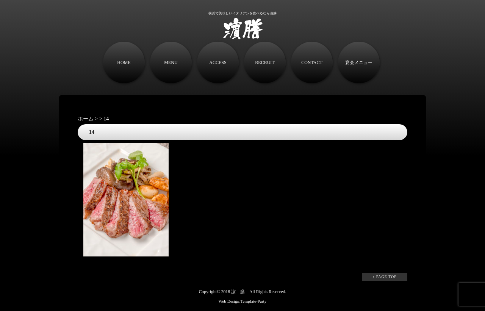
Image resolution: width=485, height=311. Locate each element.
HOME (123, 62)
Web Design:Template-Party (243, 301)
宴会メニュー (358, 62)
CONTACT (311, 62)
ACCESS (217, 62)
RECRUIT (264, 62)
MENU (170, 62)
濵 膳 (238, 291)
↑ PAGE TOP (384, 277)
